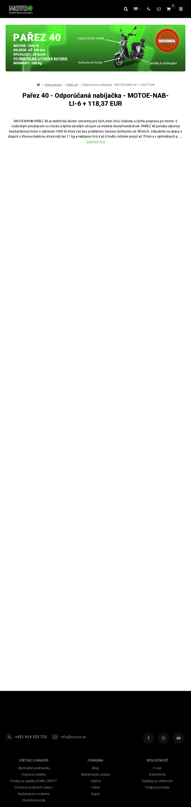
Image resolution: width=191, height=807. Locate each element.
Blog (95, 678)
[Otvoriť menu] (180, 9)
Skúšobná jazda (33, 710)
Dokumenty (157, 685)
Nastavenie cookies (104, 794)
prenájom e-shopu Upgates (136, 794)
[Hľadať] (122, 9)
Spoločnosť (157, 671)
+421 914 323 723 (30, 649)
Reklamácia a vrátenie (34, 703)
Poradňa (95, 671)
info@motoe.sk (71, 649)
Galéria (95, 691)
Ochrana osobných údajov (34, 697)
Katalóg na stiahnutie (157, 691)
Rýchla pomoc (95, 776)
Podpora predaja (157, 697)
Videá (95, 697)
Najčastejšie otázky (95, 685)
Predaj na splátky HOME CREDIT (34, 691)
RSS (88, 794)
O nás (157, 678)
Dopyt (95, 703)
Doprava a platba (34, 685)
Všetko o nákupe (33, 671)
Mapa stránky (76, 794)
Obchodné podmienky (34, 678)
